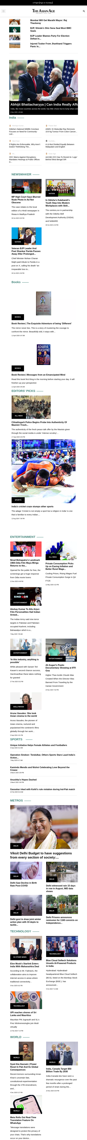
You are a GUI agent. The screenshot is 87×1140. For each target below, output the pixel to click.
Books (16, 282)
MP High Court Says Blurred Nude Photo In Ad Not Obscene (26, 200)
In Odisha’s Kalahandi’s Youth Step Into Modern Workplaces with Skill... (58, 203)
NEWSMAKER (21, 174)
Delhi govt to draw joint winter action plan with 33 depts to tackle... (25, 922)
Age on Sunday (46, 3)
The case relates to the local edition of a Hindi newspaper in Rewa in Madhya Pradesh (25, 210)
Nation (18, 190)
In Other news (20, 957)
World (16, 1058)
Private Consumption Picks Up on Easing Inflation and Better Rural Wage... (60, 566)
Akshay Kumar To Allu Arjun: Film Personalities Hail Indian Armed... (25, 612)
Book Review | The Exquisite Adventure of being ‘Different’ (42, 323)
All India (19, 416)
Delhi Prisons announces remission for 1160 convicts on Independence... (62, 920)
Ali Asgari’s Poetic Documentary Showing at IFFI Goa (61, 668)
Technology (55, 954)
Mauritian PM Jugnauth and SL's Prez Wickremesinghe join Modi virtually (24, 1023)
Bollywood (18, 707)
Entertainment (20, 603)
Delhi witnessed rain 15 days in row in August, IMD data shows (61, 888)
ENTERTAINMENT (22, 537)
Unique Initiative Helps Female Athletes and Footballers (38, 745)
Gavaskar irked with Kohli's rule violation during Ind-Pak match (42, 789)
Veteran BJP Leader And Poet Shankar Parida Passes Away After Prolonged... (26, 251)
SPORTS (16, 739)
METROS (16, 800)
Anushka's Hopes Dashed (23, 780)
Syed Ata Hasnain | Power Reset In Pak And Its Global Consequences (24, 1067)
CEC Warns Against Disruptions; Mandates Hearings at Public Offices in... (24, 159)
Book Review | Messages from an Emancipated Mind (38, 375)
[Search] (84, 11)
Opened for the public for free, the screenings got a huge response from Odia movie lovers (25, 574)
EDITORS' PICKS (23, 391)
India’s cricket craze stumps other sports (33, 506)
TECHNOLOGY (20, 931)
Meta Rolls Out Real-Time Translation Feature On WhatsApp (23, 1120)
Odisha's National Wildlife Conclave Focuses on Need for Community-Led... (24, 131)
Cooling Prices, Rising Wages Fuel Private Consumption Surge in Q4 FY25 (61, 577)
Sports (18, 500)
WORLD (15, 1037)
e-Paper (36, 3)
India (12, 117)
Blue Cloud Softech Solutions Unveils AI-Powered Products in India (61, 963)
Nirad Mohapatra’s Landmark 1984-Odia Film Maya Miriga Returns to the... (25, 563)
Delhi (15, 846)
